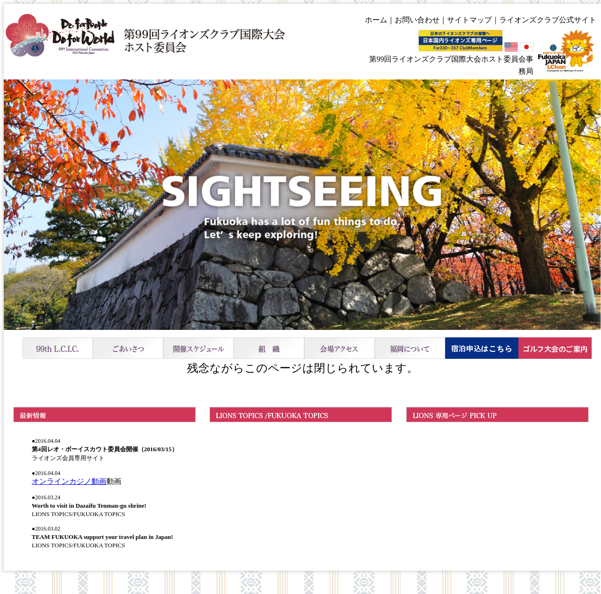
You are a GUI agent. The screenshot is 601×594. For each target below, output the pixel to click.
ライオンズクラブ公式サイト (547, 20)
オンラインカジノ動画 (69, 481)
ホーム (376, 20)
